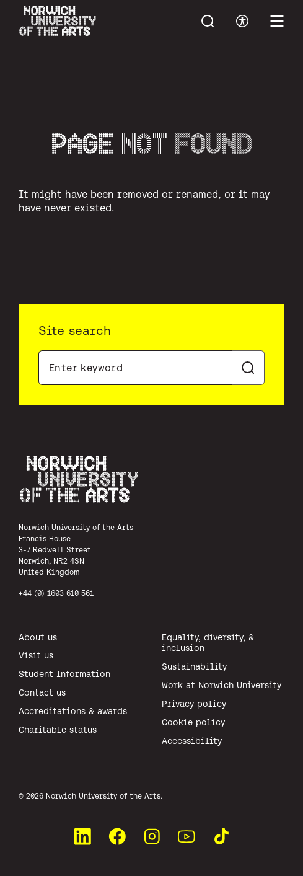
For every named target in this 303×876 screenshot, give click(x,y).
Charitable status (58, 730)
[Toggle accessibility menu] (242, 21)
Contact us (42, 692)
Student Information (64, 674)
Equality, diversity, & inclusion (208, 642)
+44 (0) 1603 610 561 (56, 593)
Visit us (36, 655)
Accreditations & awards (73, 711)
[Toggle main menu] (277, 21)
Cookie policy (193, 722)
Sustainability (194, 666)
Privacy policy (194, 704)
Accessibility (192, 741)
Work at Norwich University (221, 685)
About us (38, 637)
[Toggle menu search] (207, 21)
